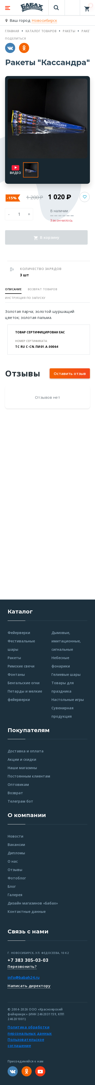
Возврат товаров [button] (43, 289)
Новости (15, 836)
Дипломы (16, 853)
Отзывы (15, 869)
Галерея (15, 894)
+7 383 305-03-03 (28, 960)
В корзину (46, 237)
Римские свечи (21, 666)
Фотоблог (17, 878)
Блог (12, 886)
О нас (13, 861)
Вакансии (16, 844)
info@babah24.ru (24, 977)
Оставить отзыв (70, 373)
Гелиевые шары (66, 674)
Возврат (15, 792)
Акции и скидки (22, 759)
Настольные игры (67, 699)
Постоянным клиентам (29, 776)
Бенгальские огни (24, 682)
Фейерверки (19, 632)
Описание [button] (13, 289)
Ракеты (14, 657)
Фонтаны (16, 674)
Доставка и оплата (26, 751)
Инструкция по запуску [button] (25, 298)
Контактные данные (27, 911)
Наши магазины (22, 767)
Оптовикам (18, 784)
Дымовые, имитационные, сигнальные (66, 641)
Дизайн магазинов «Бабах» (33, 903)
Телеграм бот (20, 801)
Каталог (20, 611)
